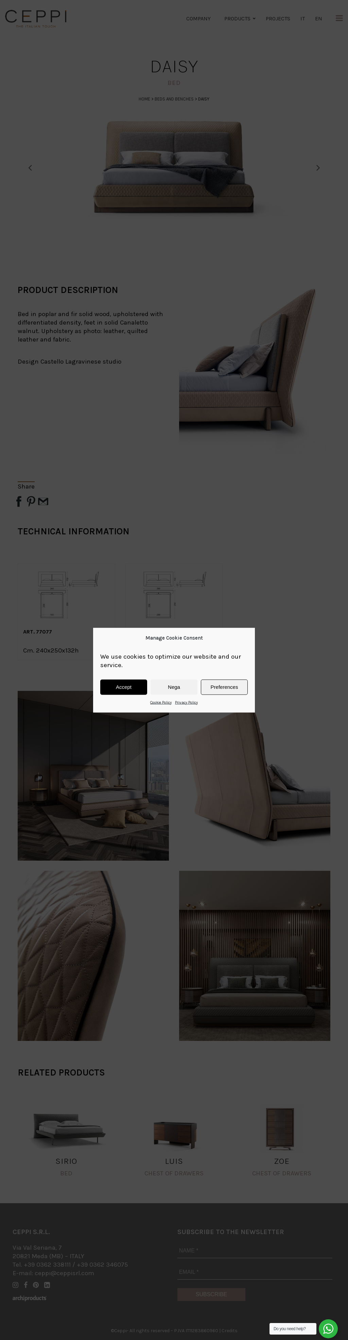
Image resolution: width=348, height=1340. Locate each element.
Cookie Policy (161, 702)
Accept (124, 687)
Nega (174, 687)
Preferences (224, 687)
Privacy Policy (186, 702)
